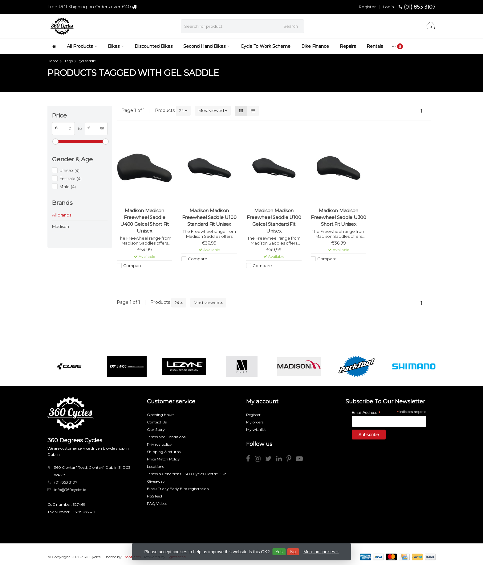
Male (67, 186)
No (293, 551)
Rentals (375, 46)
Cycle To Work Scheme (265, 46)
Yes (278, 551)
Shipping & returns (164, 451)
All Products (82, 46)
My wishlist (256, 429)
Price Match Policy (163, 459)
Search (290, 26)
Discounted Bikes (153, 46)
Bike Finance (315, 46)
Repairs (348, 46)
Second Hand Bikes (206, 46)
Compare (133, 265)
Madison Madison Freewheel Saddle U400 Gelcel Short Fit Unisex (144, 221)
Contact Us (157, 422)
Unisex (69, 170)
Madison (60, 226)
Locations (155, 466)
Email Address (366, 412)
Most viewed (212, 110)
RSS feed (154, 496)
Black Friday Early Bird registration (178, 488)
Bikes (116, 46)
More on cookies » (321, 551)
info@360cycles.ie (70, 489)
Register (367, 6)
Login (388, 6)
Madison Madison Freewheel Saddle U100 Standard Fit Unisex (209, 217)
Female (70, 178)
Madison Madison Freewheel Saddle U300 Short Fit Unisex (338, 217)
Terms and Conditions (166, 437)
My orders (254, 422)
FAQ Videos (157, 503)
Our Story (156, 429)
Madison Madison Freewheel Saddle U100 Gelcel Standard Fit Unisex (274, 221)
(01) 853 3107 (420, 7)
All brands (61, 214)
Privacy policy (159, 444)
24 (183, 110)
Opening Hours (160, 414)
